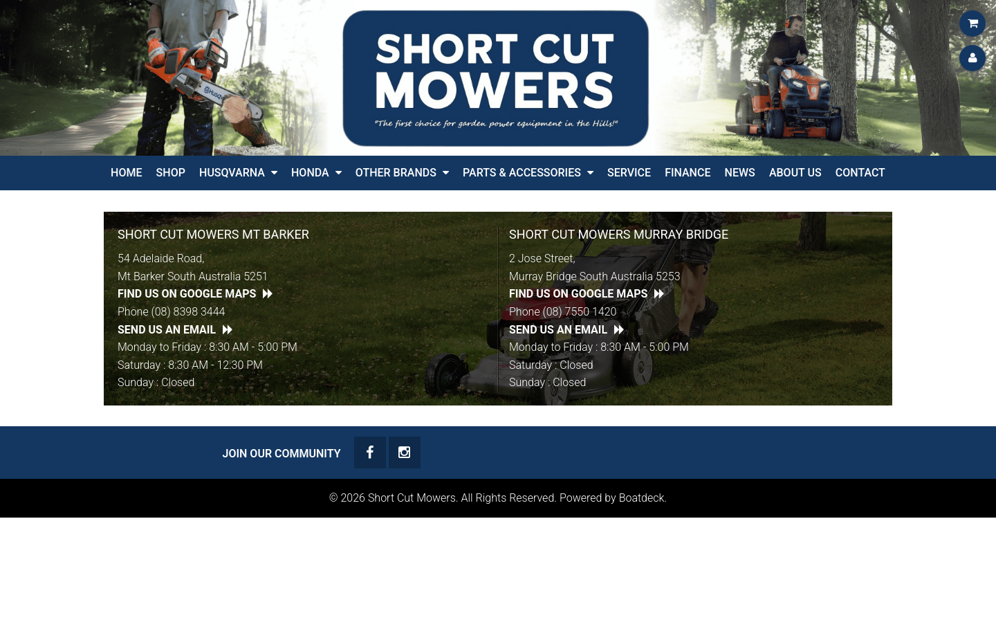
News (740, 172)
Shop (170, 172)
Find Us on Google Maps (187, 293)
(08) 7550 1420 (580, 311)
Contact (860, 172)
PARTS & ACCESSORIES (522, 172)
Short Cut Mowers (412, 497)
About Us (795, 172)
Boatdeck (642, 497)
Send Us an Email (167, 329)
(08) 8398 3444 (188, 311)
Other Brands (396, 172)
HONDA (310, 172)
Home (126, 172)
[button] (274, 173)
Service (629, 172)
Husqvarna (232, 172)
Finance (687, 172)
